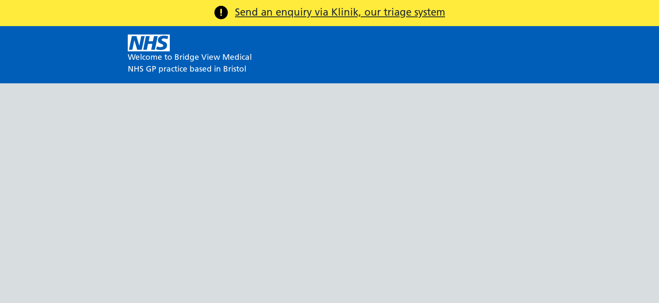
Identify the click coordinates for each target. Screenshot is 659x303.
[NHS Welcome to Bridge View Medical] (190, 55)
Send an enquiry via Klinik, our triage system (340, 12)
